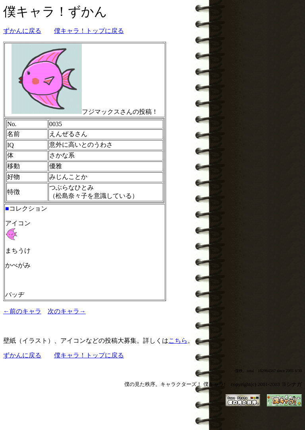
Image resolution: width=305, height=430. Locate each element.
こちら (177, 340)
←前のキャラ (22, 311)
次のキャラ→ (67, 311)
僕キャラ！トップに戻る (89, 30)
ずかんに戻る (22, 30)
